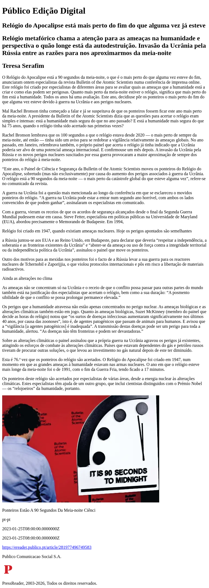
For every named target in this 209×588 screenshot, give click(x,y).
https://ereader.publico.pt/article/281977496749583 (46, 547)
